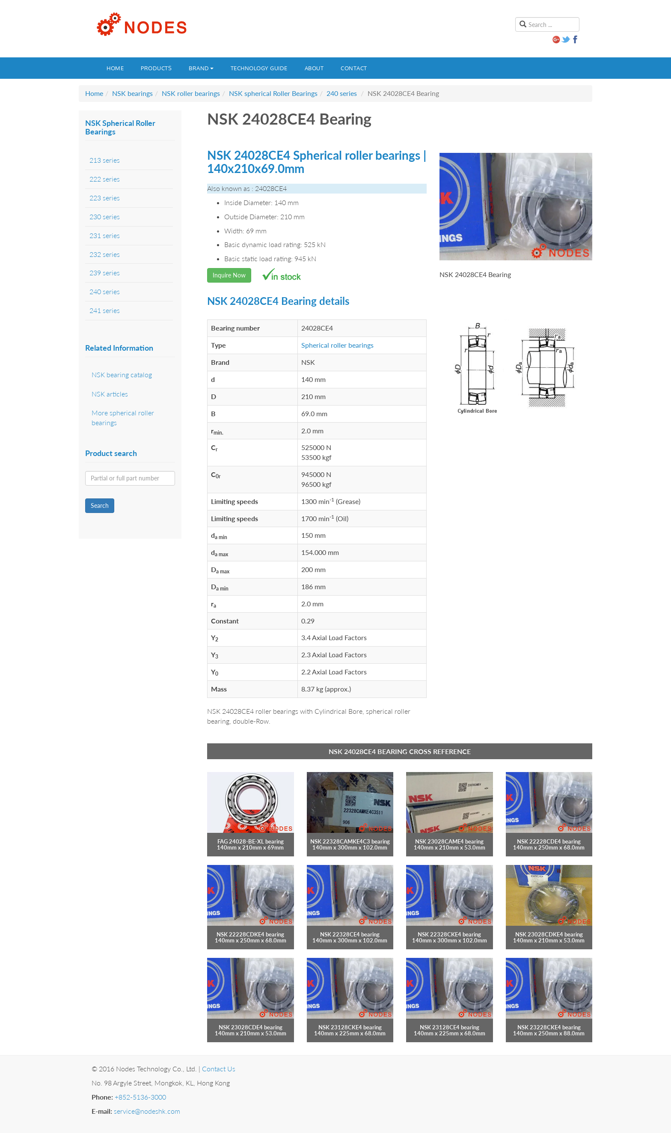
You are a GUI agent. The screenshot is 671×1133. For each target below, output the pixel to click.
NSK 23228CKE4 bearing (549, 1027)
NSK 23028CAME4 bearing (449, 841)
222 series (104, 179)
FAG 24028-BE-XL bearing (250, 841)
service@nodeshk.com (147, 1111)
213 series (104, 160)
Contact (354, 68)
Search (100, 505)
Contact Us (218, 1068)
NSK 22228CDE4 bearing (549, 841)
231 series (104, 235)
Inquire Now (229, 275)
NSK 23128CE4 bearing (449, 1027)
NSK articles (110, 394)
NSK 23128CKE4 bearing (350, 1027)
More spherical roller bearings (123, 417)
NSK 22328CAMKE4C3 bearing (350, 841)
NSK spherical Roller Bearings (273, 93)
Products (156, 68)
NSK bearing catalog (122, 374)
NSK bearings (132, 93)
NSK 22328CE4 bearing (350, 934)
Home (115, 68)
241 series (104, 310)
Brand (201, 68)
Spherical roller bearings (337, 345)
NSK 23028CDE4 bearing (250, 1027)
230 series (104, 216)
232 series (104, 254)
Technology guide (259, 68)
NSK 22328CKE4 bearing (449, 934)
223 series (104, 198)
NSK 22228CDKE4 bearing (250, 934)
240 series (342, 93)
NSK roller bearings (191, 93)
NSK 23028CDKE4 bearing (549, 934)
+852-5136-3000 (140, 1097)
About (314, 68)
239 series (104, 272)
